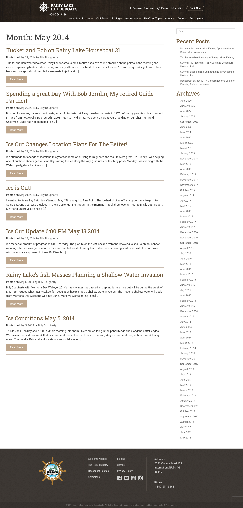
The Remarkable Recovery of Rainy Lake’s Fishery (207, 57)
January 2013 (187, 400)
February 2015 (188, 300)
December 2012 (189, 406)
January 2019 (187, 153)
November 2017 (189, 184)
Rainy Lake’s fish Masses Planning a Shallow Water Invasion (84, 274)
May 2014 (185, 332)
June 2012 (186, 432)
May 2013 (185, 385)
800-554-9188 (58, 14)
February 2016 (188, 279)
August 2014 (187, 316)
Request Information (172, 8)
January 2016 (187, 284)
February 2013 (188, 395)
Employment (197, 18)
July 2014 (185, 321)
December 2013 (189, 358)
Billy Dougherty (49, 57)
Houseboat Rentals (80, 18)
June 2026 (186, 100)
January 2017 (187, 227)
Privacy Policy (125, 470)
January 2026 (187, 106)
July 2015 (185, 290)
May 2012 (185, 437)
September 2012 (189, 416)
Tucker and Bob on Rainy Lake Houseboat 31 (63, 50)
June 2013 (186, 379)
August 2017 (187, 195)
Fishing (115, 18)
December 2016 (189, 232)
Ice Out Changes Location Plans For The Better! (66, 144)
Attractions (131, 18)
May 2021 (185, 132)
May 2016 (185, 263)
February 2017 (188, 221)
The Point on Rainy (98, 464)
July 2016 (185, 253)
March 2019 (186, 148)
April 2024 (185, 111)
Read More (16, 79)
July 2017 (185, 200)
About (168, 18)
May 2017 (185, 206)
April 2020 (185, 137)
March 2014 (186, 342)
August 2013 (187, 369)
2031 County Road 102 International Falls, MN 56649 (168, 467)
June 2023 (186, 127)
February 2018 (188, 174)
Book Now (195, 8)
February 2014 (188, 348)
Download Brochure (143, 8)
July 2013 (185, 374)
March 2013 (186, 390)
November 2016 (189, 237)
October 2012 (187, 411)
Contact (182, 18)
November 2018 (189, 158)
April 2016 (185, 269)
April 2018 (185, 169)
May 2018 (185, 163)
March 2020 (186, 142)
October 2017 (187, 190)
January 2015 (187, 306)
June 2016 (186, 258)
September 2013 (189, 363)
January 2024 (187, 116)
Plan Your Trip (152, 18)
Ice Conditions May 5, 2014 (40, 318)
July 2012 (185, 427)
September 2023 (189, 121)
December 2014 (189, 311)
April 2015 (185, 295)
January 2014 (187, 353)
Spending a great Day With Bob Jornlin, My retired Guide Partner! (80, 97)
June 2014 (186, 327)
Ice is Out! (18, 187)
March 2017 (186, 216)
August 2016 (187, 248)
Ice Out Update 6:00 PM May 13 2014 (52, 231)
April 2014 (185, 337)
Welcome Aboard (97, 458)
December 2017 (189, 179)
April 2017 (185, 211)
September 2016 (189, 242)
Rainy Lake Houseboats (58, 7)
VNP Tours (102, 18)
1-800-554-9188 (164, 486)
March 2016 (186, 274)
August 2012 (187, 421)
